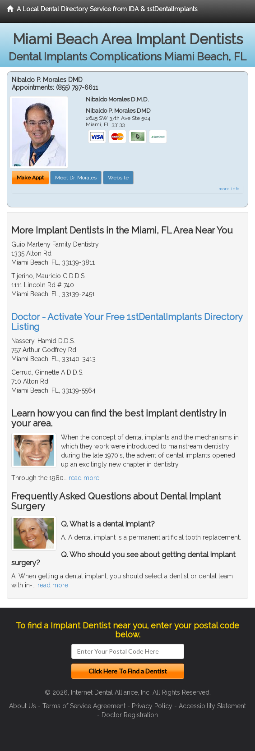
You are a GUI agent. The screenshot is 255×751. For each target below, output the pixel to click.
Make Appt (30, 177)
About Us (22, 706)
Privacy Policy (152, 706)
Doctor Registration (130, 715)
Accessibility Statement (212, 706)
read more (84, 477)
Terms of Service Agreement (83, 706)
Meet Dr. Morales (76, 177)
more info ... (230, 188)
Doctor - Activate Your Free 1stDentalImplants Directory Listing (126, 321)
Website (118, 177)
